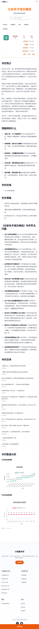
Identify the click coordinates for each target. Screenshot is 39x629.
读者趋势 (26, 24)
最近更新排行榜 (5, 589)
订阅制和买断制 (5, 603)
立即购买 (19, 626)
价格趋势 (5, 29)
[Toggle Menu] (37, 1)
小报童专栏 (19, 552)
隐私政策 (23, 610)
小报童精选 (23, 582)
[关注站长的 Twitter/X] (17, 623)
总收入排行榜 (4, 582)
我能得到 (13, 24)
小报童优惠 (23, 578)
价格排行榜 (4, 593)
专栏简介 (5, 24)
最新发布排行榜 (5, 586)
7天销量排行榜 (5, 575)
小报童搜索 (23, 575)
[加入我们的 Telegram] (21, 623)
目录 (19, 24)
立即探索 (19, 562)
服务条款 (23, 607)
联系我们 (23, 603)
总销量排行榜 (4, 578)
